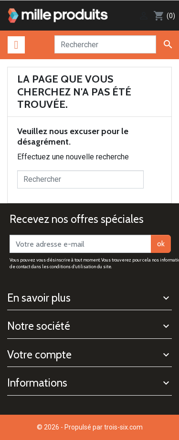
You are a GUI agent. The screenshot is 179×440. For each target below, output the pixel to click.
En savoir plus (39, 297)
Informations (37, 382)
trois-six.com (123, 427)
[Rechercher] (105, 44)
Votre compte (39, 354)
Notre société (38, 326)
